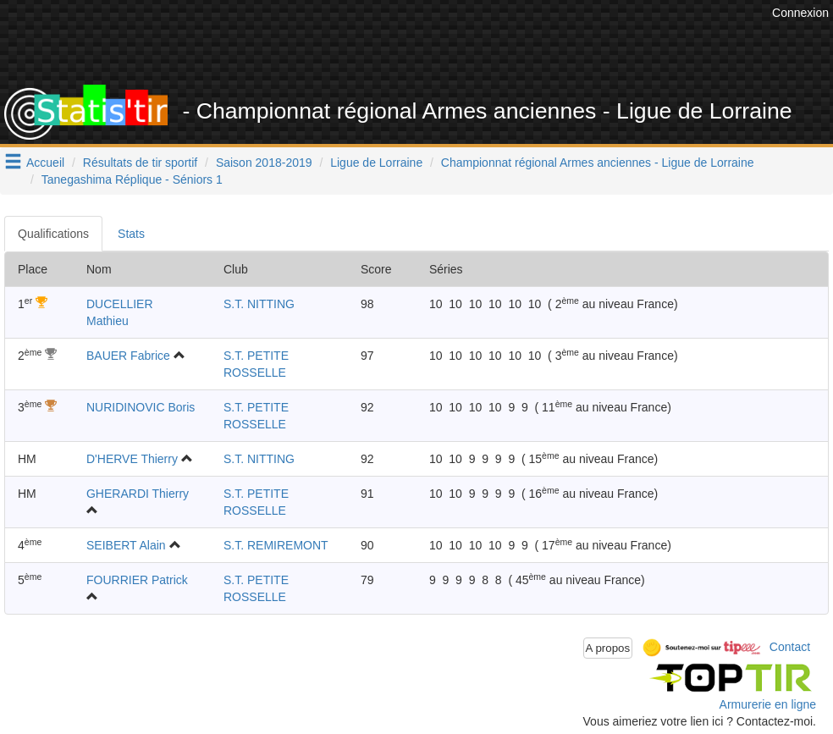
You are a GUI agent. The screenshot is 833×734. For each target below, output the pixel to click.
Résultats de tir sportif (140, 162)
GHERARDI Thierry (137, 493)
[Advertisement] (460, 42)
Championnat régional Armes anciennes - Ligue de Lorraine (597, 162)
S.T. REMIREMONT (275, 545)
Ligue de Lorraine (376, 162)
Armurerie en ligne (768, 704)
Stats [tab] (131, 233)
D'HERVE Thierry (132, 459)
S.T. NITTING (259, 304)
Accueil (45, 162)
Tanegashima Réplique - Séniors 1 (132, 179)
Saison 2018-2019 (264, 162)
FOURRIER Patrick (137, 580)
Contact (790, 647)
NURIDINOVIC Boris (140, 407)
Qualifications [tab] (53, 233)
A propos (608, 648)
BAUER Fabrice (128, 355)
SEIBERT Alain (126, 545)
